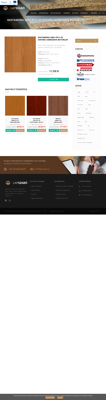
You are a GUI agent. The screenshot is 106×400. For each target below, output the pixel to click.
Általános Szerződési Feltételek (63, 186)
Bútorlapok (97, 19)
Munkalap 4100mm (82, 134)
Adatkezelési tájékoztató (62, 190)
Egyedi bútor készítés (36, 198)
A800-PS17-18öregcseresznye (15, 120)
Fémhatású (88, 113)
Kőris (78, 109)
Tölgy (78, 92)
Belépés (94, 13)
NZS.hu (98, 211)
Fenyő (86, 92)
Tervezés (33, 194)
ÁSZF (45, 211)
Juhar (86, 96)
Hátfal (79, 113)
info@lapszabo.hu (84, 3)
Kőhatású (91, 117)
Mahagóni (80, 126)
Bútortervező (56, 13)
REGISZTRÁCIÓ (96, 3)
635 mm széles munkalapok (84, 142)
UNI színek (80, 105)
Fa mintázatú (91, 100)
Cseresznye (80, 100)
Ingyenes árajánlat (36, 186)
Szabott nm (80, 130)
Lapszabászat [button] (44, 13)
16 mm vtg (91, 130)
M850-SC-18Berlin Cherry (58, 120)
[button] (103, 13)
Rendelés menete (60, 194)
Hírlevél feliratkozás (87, 195)
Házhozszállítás (35, 190)
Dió (94, 92)
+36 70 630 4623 (71, 3)
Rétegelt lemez (81, 138)
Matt (78, 121)
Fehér (89, 105)
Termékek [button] (66, 13)
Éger (86, 121)
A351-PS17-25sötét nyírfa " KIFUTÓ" (37, 120)
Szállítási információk (61, 198)
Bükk (78, 96)
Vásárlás (53, 79)
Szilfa (86, 109)
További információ (50, 397)
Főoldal (34, 13)
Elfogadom (60, 397)
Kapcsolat (84, 13)
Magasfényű (80, 117)
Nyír (89, 126)
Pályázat (75, 13)
